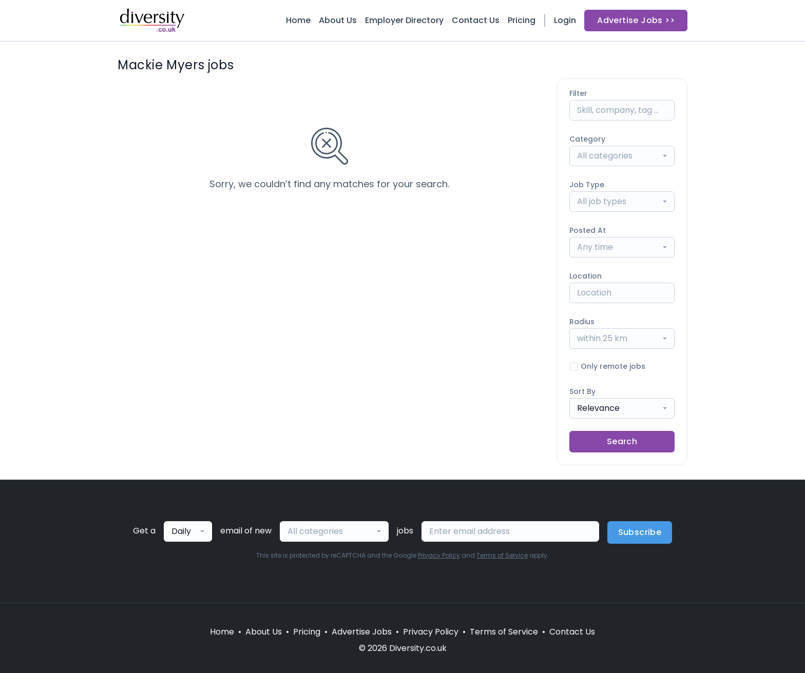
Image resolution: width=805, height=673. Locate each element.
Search (622, 441)
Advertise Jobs (362, 632)
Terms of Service (502, 555)
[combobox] (622, 156)
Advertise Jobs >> (636, 20)
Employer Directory (404, 20)
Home (298, 20)
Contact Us (476, 20)
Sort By (582, 391)
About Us (338, 20)
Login (565, 20)
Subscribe (640, 532)
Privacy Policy (439, 555)
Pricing (521, 20)
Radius (582, 321)
